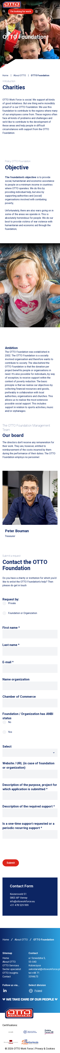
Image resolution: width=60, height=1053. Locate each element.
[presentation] (26, 849)
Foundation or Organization (19, 613)
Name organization (15, 679)
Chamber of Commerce (19, 696)
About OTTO (19, 75)
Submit (11, 862)
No (6, 722)
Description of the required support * (28, 806)
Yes (7, 732)
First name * (11, 627)
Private (9, 603)
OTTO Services (10, 965)
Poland (38, 990)
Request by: (10, 599)
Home (5, 75)
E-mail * (7, 662)
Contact (6, 976)
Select (6, 746)
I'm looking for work (20, 11)
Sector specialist (11, 969)
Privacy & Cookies (45, 1048)
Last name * (10, 645)
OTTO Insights (10, 972)
